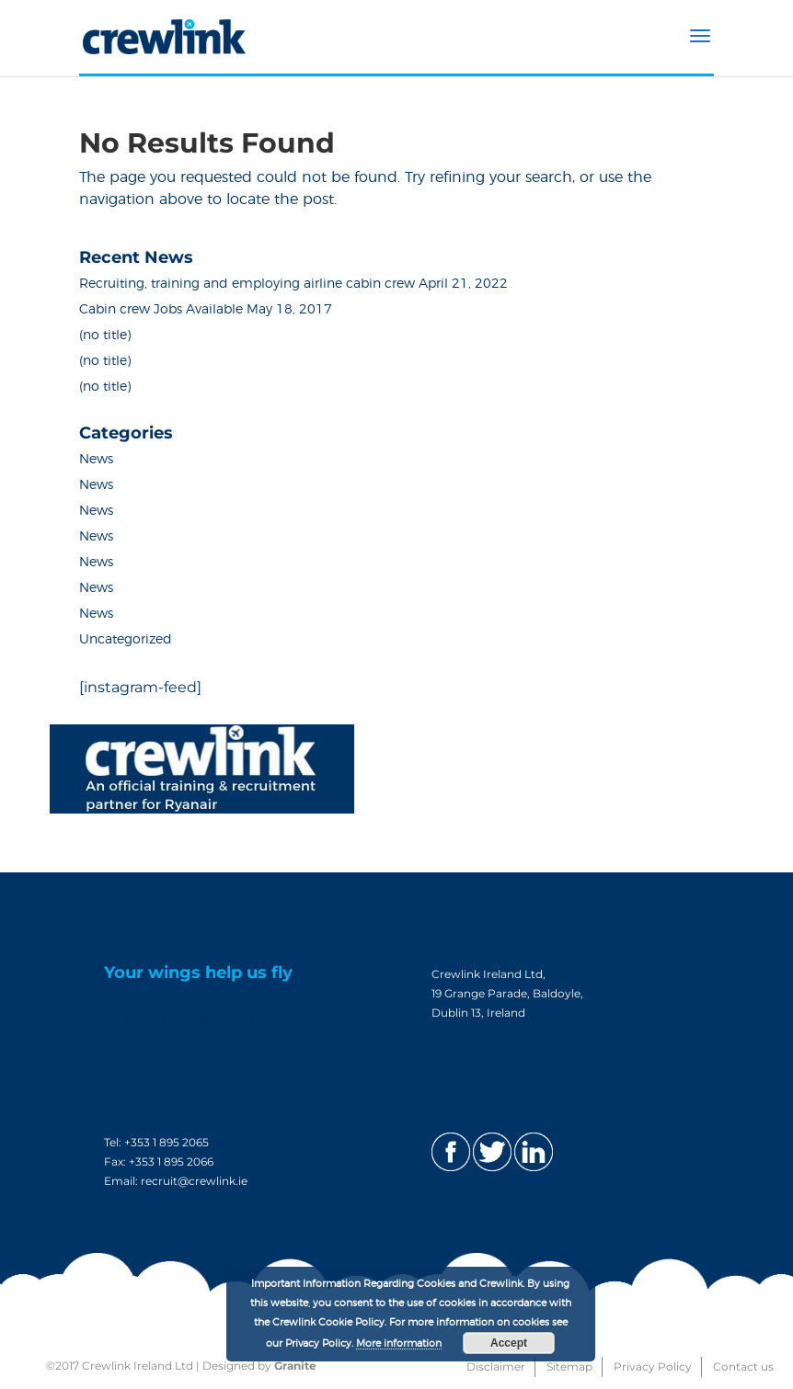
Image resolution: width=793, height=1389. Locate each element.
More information (399, 1343)
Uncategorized (125, 639)
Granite (295, 1365)
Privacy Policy (653, 1366)
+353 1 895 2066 (171, 1161)
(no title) (105, 335)
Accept (508, 1343)
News (96, 459)
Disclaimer (495, 1366)
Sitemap (569, 1366)
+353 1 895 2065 (166, 1142)
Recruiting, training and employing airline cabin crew (247, 284)
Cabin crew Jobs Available (161, 309)
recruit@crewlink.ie (194, 1181)
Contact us (743, 1366)
